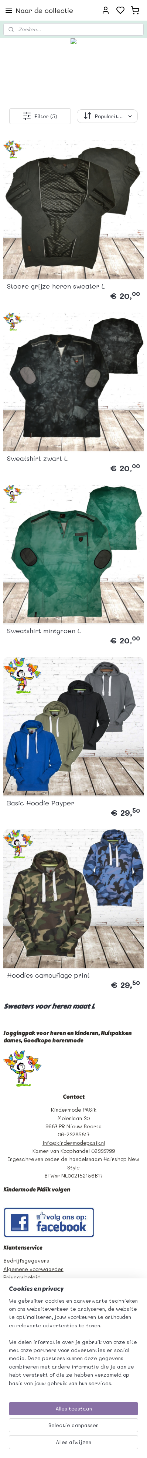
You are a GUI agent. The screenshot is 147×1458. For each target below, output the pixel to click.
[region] (73, 1345)
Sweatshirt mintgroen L (44, 630)
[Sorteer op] (107, 116)
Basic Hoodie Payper (40, 802)
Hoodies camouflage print (48, 975)
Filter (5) (40, 116)
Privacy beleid (22, 1277)
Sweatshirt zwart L (37, 458)
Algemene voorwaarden (33, 1268)
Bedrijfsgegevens (26, 1260)
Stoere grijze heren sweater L (56, 286)
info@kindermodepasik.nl (73, 1142)
